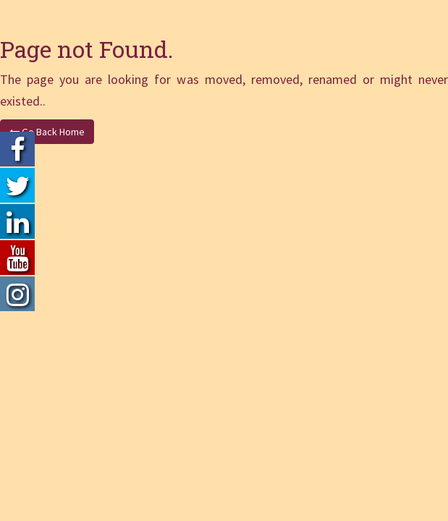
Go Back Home (47, 131)
